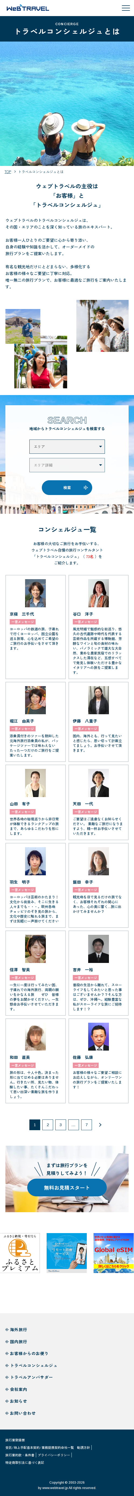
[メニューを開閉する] (126, 8)
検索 (67, 491)
